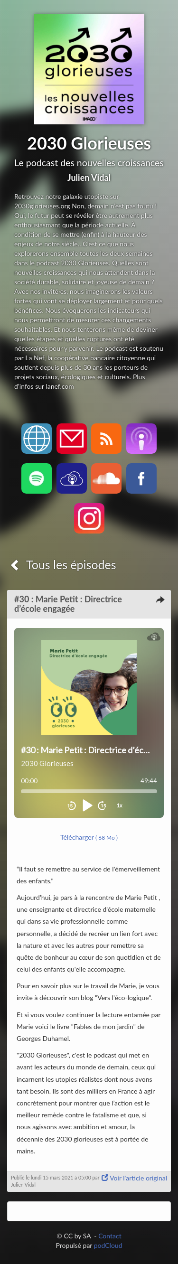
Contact (110, 1236)
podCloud (108, 1245)
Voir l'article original (134, 1178)
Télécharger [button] (89, 837)
